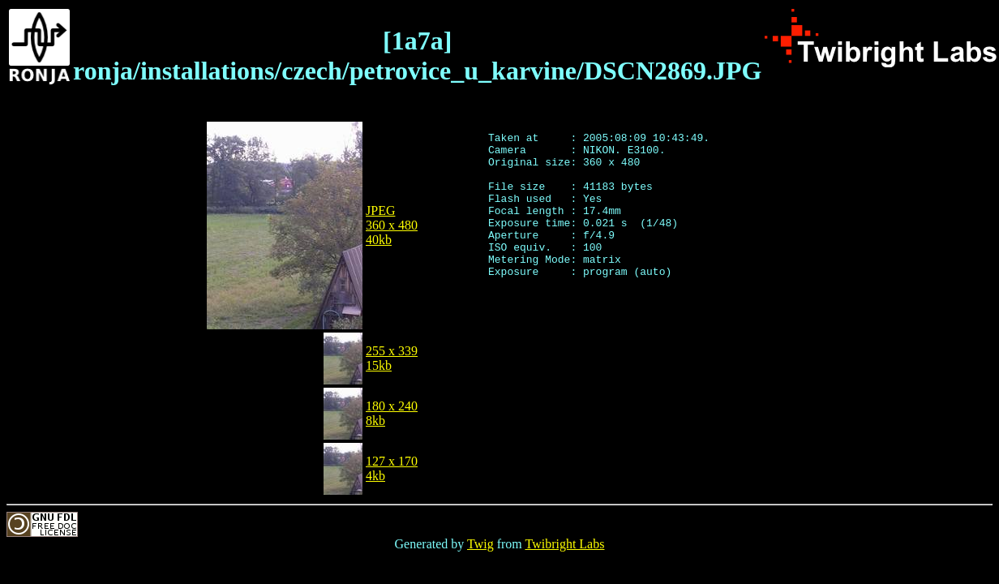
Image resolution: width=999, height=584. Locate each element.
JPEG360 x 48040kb (392, 225)
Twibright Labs (564, 544)
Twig (480, 544)
